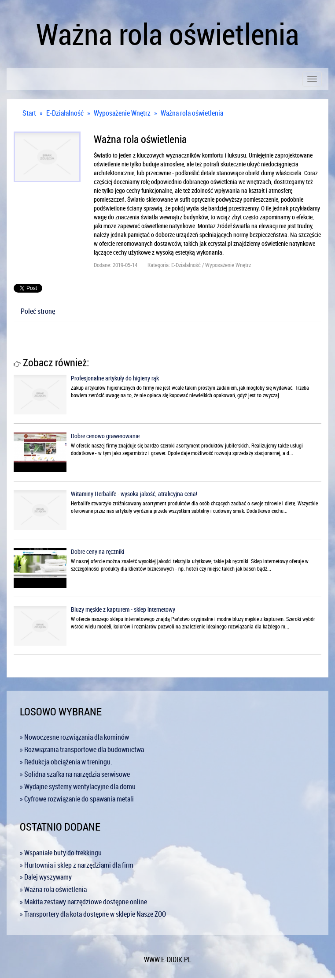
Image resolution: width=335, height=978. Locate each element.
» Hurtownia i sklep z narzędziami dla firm (76, 865)
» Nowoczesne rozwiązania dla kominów (74, 737)
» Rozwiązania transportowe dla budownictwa (82, 749)
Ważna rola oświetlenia (192, 113)
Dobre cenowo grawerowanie (105, 436)
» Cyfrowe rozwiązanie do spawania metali (77, 799)
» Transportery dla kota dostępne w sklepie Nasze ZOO (93, 914)
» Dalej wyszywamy (46, 877)
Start (29, 113)
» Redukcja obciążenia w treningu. (66, 762)
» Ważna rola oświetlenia (53, 889)
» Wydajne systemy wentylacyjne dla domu (78, 786)
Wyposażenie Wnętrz (122, 113)
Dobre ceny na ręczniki (97, 551)
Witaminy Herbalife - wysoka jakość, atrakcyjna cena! (134, 493)
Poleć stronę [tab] (38, 311)
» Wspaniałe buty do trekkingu (61, 853)
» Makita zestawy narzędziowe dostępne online (83, 902)
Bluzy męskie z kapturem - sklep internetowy (123, 609)
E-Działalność (65, 113)
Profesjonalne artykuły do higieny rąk (115, 378)
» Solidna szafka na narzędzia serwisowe (75, 774)
